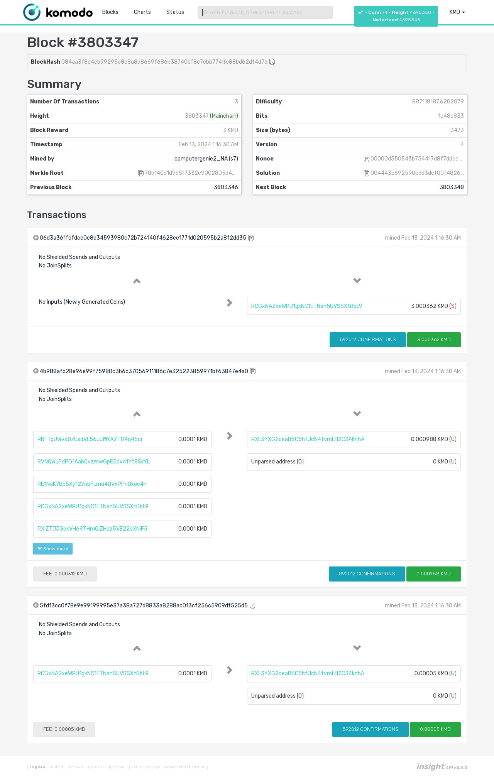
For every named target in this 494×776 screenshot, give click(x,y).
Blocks (110, 12)
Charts (142, 12)
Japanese (114, 767)
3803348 (452, 187)
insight (441, 766)
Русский (74, 767)
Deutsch (55, 767)
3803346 (226, 187)
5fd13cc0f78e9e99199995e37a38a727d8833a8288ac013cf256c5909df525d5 (144, 605)
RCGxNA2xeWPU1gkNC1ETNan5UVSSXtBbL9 (306, 306)
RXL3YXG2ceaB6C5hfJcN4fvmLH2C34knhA (307, 439)
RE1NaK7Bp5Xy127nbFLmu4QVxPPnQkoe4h (92, 484)
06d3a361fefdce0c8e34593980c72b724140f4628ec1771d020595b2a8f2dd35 (143, 238)
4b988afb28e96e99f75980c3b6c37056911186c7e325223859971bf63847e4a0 (144, 371)
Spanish (93, 767)
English (37, 767)
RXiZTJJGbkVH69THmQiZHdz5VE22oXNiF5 (92, 529)
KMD (457, 12)
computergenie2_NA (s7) (206, 159)
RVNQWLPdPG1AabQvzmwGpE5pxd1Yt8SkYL (93, 461)
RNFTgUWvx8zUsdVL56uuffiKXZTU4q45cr (90, 439)
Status (175, 12)
